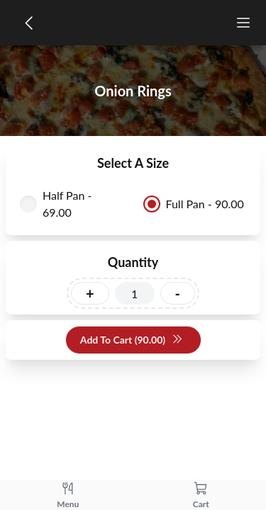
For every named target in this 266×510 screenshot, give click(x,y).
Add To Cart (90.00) (131, 340)
